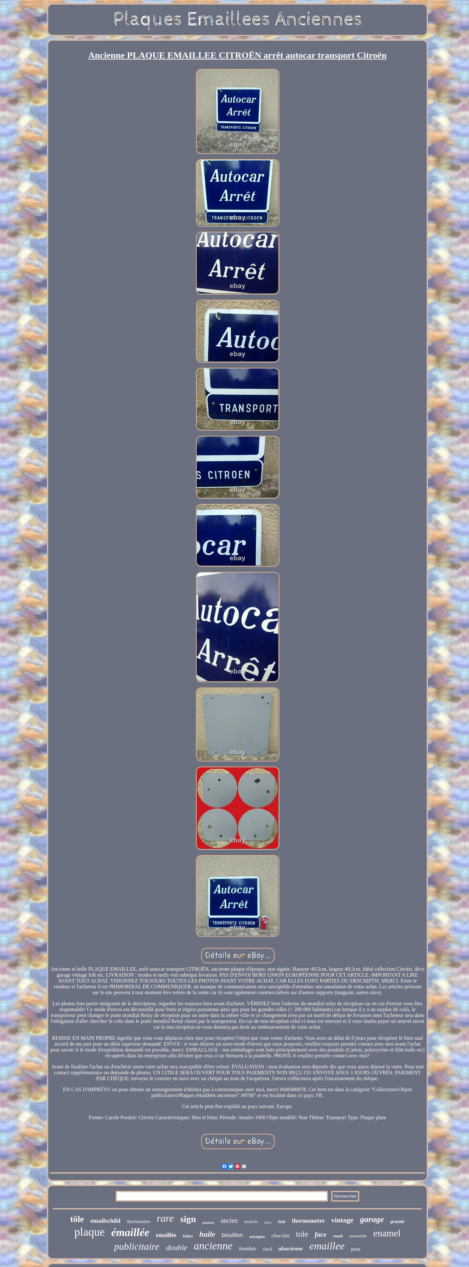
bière (267, 1222)
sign (188, 1219)
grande (398, 1221)
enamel (387, 1233)
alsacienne (290, 1249)
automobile (358, 1236)
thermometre (308, 1221)
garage (372, 1219)
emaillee (327, 1246)
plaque (89, 1232)
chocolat (281, 1235)
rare (165, 1218)
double (176, 1247)
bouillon (232, 1235)
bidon (188, 1235)
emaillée (166, 1235)
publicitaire (137, 1246)
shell (267, 1249)
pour (356, 1249)
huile (207, 1234)
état (282, 1221)
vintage (342, 1220)
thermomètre (138, 1221)
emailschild (106, 1220)
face (320, 1234)
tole (302, 1234)
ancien (229, 1220)
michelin (251, 1221)
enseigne (257, 1237)
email (338, 1235)
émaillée (130, 1232)
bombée (247, 1249)
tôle (77, 1219)
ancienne (213, 1246)
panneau (208, 1222)
